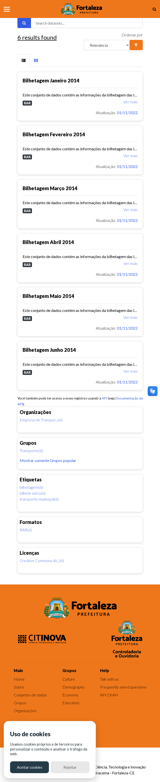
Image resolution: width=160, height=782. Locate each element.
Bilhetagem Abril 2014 (48, 242)
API (104, 398)
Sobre (19, 687)
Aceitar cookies (29, 767)
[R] (107, 45)
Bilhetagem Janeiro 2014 (51, 80)
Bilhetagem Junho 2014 (49, 350)
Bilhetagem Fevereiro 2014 (54, 134)
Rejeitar (70, 767)
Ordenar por (132, 34)
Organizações (25, 710)
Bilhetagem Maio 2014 (48, 296)
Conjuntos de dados (30, 694)
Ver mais (130, 101)
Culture (68, 679)
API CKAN (109, 694)
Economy (70, 694)
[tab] (23, 60)
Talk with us (109, 679)
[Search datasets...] (87, 23)
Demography (73, 687)
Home (19, 679)
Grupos (20, 702)
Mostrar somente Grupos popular (48, 460)
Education (70, 702)
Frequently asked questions (123, 687)
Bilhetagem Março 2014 (50, 188)
